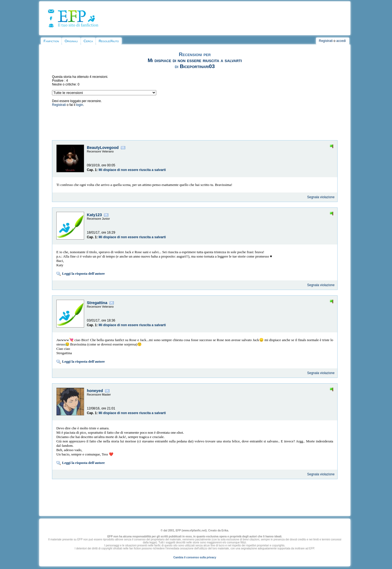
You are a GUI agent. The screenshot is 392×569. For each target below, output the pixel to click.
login (79, 105)
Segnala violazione (321, 197)
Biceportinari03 (197, 66)
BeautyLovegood (103, 147)
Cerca (88, 41)
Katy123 (94, 215)
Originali (71, 41)
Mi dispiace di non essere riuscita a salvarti (195, 60)
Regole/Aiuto (109, 41)
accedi (341, 41)
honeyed (95, 390)
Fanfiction (51, 41)
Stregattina (97, 303)
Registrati (326, 41)
